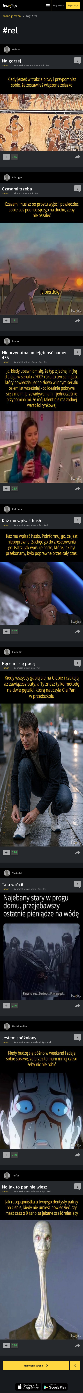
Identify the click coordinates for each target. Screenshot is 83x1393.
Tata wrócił (12, 884)
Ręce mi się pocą (18, 663)
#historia (28, 65)
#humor (18, 193)
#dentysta (36, 1191)
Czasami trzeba (17, 188)
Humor (5, 65)
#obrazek (18, 65)
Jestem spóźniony (19, 1037)
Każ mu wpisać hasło (22, 520)
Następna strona (36, 1365)
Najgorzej (11, 60)
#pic (43, 65)
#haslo (34, 525)
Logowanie (58, 5)
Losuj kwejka (76, 1367)
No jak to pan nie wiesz (24, 1186)
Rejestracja (73, 5)
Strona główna (11, 16)
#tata (33, 889)
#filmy (27, 362)
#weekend (36, 1042)
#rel (48, 65)
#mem (37, 65)
